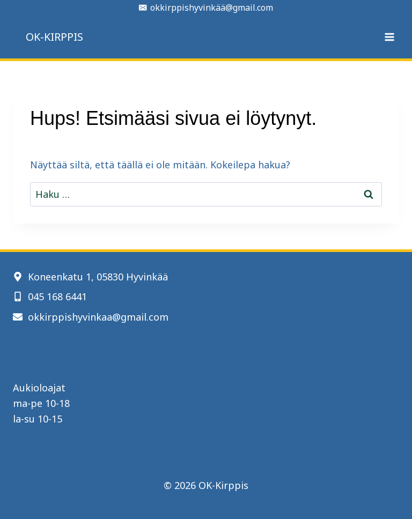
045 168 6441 (57, 296)
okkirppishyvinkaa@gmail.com (98, 316)
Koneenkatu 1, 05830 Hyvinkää (98, 276)
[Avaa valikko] (389, 36)
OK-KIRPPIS (54, 36)
